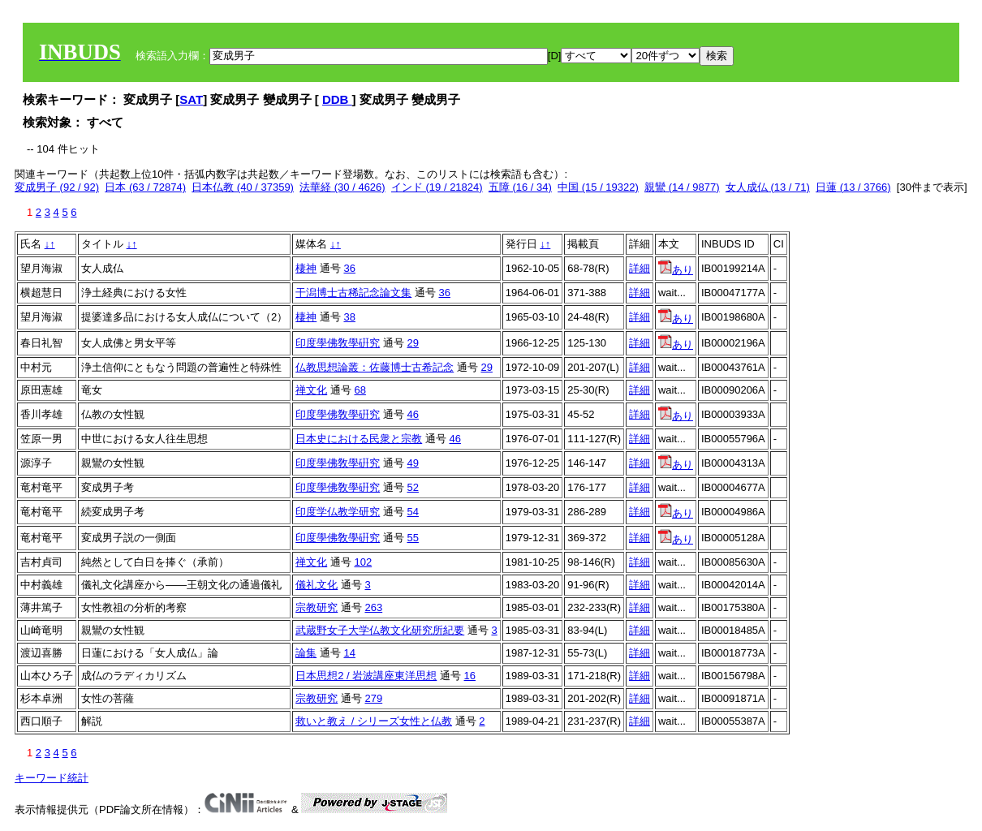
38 (349, 317)
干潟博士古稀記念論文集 (353, 292)
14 (349, 653)
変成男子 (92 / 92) (57, 187)
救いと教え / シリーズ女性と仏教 (373, 721)
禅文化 (311, 390)
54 (412, 512)
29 (412, 343)
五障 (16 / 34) (520, 187)
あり (675, 270)
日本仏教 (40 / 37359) (243, 187)
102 (363, 562)
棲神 (306, 268)
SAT (191, 99)
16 (470, 676)
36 (349, 268)
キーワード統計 (51, 778)
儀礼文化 (316, 585)
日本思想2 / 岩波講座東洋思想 (366, 676)
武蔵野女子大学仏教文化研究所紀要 (379, 630)
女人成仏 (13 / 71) (768, 187)
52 (412, 487)
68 (359, 390)
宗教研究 (316, 607)
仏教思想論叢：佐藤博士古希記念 (374, 367)
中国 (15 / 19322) (598, 187)
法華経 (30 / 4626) (342, 187)
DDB (337, 99)
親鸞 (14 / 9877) (682, 187)
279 (373, 698)
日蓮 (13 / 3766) (853, 187)
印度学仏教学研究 (337, 512)
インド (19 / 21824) (437, 187)
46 (412, 414)
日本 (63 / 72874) (145, 187)
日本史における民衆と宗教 (358, 439)
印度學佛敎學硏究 (337, 343)
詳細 (639, 268)
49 (412, 463)
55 (412, 538)
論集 (306, 653)
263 (373, 607)
